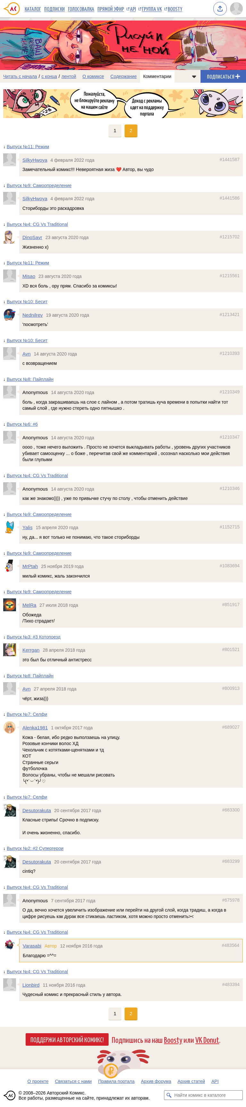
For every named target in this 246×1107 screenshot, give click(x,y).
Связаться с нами (73, 1081)
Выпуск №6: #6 (22, 424)
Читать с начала (20, 76)
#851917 (231, 604)
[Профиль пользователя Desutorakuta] (11, 810)
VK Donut (207, 1039)
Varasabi (32, 945)
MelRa (29, 605)
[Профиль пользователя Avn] (11, 353)
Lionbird (30, 985)
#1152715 (230, 526)
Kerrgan (30, 650)
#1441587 (230, 159)
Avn (26, 353)
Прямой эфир (110, 8)
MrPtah (30, 566)
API (133, 8)
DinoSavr (32, 237)
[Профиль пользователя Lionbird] (11, 984)
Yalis (27, 527)
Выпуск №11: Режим (28, 146)
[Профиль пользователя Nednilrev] (11, 314)
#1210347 (230, 437)
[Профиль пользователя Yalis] (11, 527)
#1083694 (230, 565)
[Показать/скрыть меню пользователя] (236, 8)
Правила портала (116, 1081)
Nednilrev (32, 315)
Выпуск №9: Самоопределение (39, 185)
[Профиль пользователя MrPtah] (11, 566)
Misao (28, 276)
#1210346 (230, 488)
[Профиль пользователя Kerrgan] (11, 649)
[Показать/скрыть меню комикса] (194, 76)
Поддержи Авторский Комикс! (67, 1039)
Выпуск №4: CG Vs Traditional (37, 224)
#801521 (231, 649)
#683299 (231, 861)
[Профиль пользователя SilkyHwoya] (11, 159)
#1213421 (230, 314)
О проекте (37, 1081)
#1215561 (230, 275)
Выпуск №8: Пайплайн (30, 379)
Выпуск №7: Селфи (27, 714)
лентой (69, 76)
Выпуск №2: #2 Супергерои (35, 848)
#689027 (231, 727)
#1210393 (230, 353)
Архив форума (156, 1081)
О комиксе (93, 76)
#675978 (231, 900)
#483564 (230, 945)
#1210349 (230, 391)
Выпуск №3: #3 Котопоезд (34, 636)
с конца (49, 76)
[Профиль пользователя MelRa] (11, 604)
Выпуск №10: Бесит (27, 301)
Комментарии (157, 76)
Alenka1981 (35, 727)
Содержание (124, 76)
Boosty (175, 8)
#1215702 (230, 236)
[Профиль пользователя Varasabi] (11, 945)
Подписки (54, 8)
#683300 (231, 809)
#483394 (231, 984)
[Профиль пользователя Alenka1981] (11, 727)
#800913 (231, 688)
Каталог (33, 8)
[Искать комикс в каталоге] (168, 1095)
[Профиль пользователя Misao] (11, 276)
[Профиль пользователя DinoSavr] (11, 237)
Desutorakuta (36, 810)
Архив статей (191, 1081)
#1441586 (230, 198)
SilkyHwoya (34, 160)
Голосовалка (81, 8)
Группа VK (152, 8)
